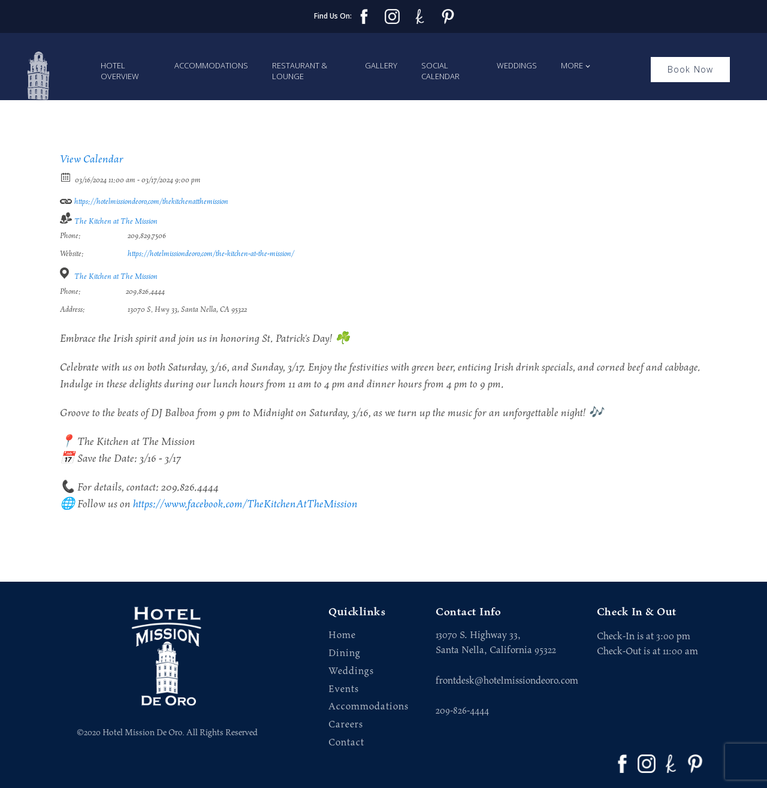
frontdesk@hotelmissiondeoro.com (507, 681)
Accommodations (211, 65)
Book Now (691, 69)
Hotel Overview (120, 71)
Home (342, 635)
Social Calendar (440, 71)
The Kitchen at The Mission (116, 221)
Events (343, 689)
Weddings (517, 65)
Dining (344, 653)
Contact (346, 742)
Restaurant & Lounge (299, 71)
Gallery (381, 65)
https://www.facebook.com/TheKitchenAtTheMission (245, 504)
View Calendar (91, 159)
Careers (345, 724)
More (572, 65)
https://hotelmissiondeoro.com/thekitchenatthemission (144, 199)
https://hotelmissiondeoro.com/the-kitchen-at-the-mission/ (211, 253)
